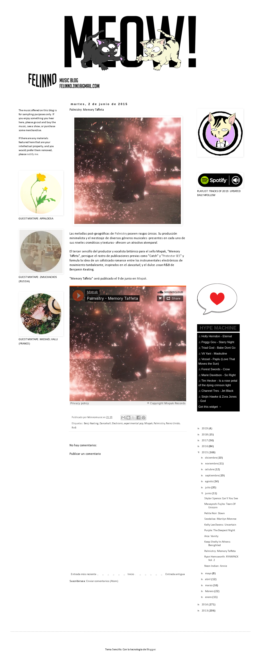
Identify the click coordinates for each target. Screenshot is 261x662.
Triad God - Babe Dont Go (218, 347)
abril (208, 579)
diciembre (211, 457)
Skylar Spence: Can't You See (221, 498)
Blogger (151, 649)
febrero (209, 591)
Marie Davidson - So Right (218, 375)
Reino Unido (173, 423)
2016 (205, 446)
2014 (205, 604)
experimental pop (133, 423)
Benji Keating (91, 423)
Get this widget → (210, 406)
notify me (32, 154)
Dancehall (105, 423)
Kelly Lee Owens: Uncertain (220, 524)
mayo (208, 573)
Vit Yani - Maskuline (214, 353)
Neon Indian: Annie (215, 566)
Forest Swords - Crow (215, 369)
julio (208, 487)
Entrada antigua (175, 574)
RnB (74, 428)
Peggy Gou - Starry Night (217, 342)
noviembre (211, 463)
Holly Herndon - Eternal (216, 336)
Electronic (117, 423)
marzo (209, 585)
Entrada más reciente (83, 574)
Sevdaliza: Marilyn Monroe (220, 519)
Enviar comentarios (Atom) (102, 581)
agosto (209, 481)
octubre (210, 469)
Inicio (131, 574)
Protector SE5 (171, 256)
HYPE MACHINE (218, 327)
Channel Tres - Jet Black (217, 390)
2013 (205, 610)
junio (208, 493)
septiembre (212, 475)
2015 (205, 452)
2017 (205, 440)
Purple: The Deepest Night (219, 530)
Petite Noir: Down (214, 513)
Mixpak (141, 278)
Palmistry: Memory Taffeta (220, 551)
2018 (205, 434)
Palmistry (121, 233)
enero (208, 597)
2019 (205, 428)
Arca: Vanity (211, 536)
